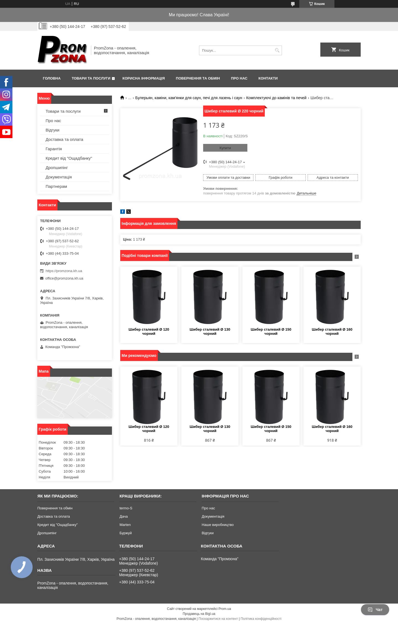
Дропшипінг (57, 167)
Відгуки (52, 130)
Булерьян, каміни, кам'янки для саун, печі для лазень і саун (188, 98)
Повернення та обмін (198, 78)
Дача (123, 516)
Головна (52, 78)
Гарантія (54, 148)
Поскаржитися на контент (218, 619)
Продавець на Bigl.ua (199, 614)
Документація (59, 177)
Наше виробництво (218, 525)
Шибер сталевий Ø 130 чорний (210, 331)
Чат (375, 609)
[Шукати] (277, 50)
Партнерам (56, 186)
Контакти (268, 78)
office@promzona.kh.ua (64, 278)
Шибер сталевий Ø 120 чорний (149, 331)
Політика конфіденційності (260, 619)
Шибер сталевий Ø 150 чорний (271, 331)
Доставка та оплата (64, 139)
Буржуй (125, 533)
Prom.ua (225, 609)
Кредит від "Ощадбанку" (69, 158)
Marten (124, 525)
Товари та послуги (91, 78)
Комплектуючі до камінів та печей (276, 98)
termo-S (125, 508)
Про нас (239, 78)
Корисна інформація (143, 78)
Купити (225, 148)
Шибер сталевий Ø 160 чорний (332, 331)
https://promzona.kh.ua (64, 271)
